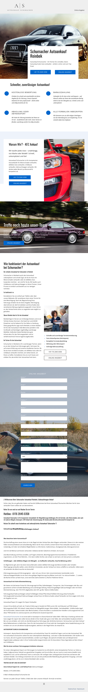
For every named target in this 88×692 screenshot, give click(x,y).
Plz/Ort (23, 392)
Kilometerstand (26, 438)
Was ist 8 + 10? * (26, 475)
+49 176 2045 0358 (40, 72)
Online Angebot (79, 10)
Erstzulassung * (26, 423)
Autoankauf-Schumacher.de (13, 617)
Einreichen (27, 485)
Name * (23, 377)
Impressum (80, 689)
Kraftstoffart (25, 446)
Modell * (23, 415)
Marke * (23, 408)
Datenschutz (72, 689)
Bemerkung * (25, 461)
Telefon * (24, 400)
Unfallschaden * (26, 453)
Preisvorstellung (26, 430)
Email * (23, 385)
